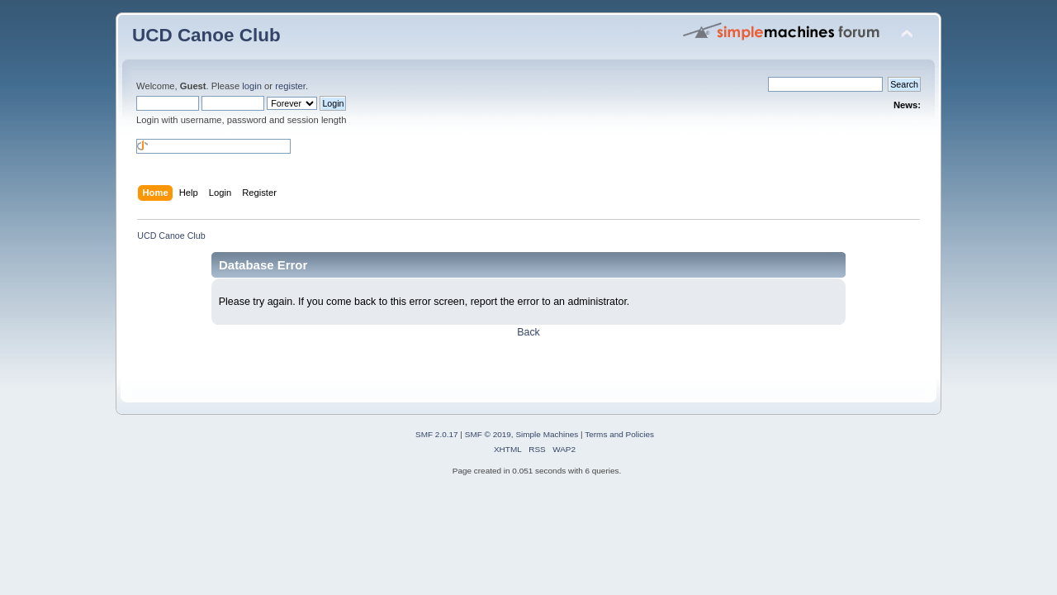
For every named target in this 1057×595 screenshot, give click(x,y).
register (290, 86)
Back (528, 332)
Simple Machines (546, 434)
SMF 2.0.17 (436, 434)
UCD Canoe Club (206, 35)
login (252, 86)
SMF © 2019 (488, 434)
